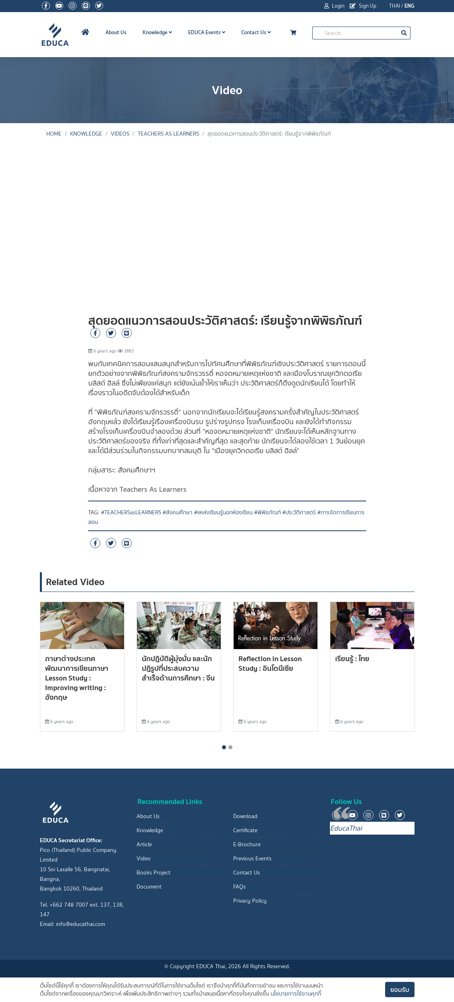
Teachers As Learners (168, 134)
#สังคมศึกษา (178, 512)
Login (334, 6)
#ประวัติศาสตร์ (299, 512)
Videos (120, 134)
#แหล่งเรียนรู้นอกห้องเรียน (223, 512)
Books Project (153, 872)
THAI (394, 6)
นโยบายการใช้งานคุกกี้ (296, 994)
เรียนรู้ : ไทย (352, 658)
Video (144, 858)
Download (245, 816)
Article (144, 844)
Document (149, 886)
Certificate (245, 830)
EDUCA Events (206, 32)
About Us (116, 32)
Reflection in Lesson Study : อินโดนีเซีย (270, 663)
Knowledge (157, 32)
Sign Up (363, 6)
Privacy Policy (250, 901)
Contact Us (256, 32)
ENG (409, 6)
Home (54, 134)
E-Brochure (247, 844)
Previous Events (252, 858)
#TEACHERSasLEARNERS (131, 512)
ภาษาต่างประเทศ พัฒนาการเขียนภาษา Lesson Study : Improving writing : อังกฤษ (76, 678)
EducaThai (346, 828)
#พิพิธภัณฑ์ (267, 512)
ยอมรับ (399, 989)
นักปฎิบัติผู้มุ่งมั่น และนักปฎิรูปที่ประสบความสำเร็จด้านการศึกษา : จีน (178, 668)
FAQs (239, 886)
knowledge (86, 134)
